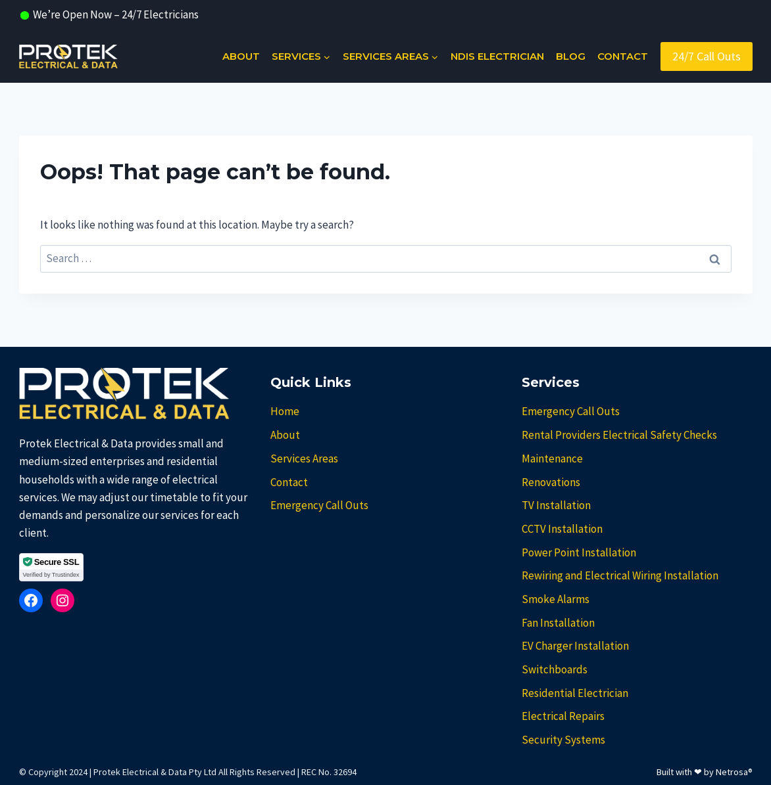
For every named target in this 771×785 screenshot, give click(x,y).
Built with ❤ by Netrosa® (705, 772)
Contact (622, 56)
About (241, 56)
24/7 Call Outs (706, 56)
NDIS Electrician (497, 56)
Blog (570, 56)
